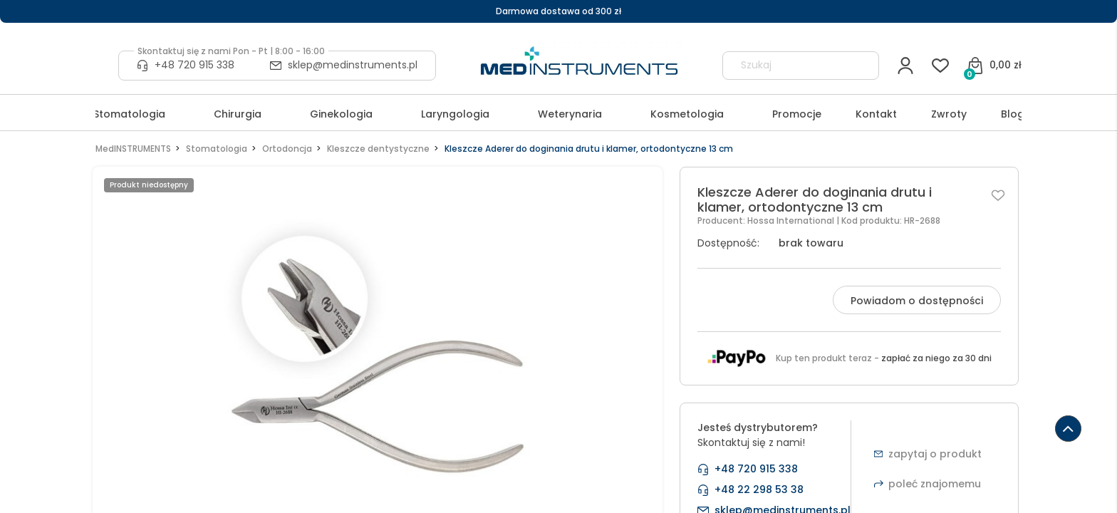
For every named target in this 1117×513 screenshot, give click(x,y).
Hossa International (791, 220)
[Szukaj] (862, 65)
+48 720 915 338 (194, 65)
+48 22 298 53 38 (759, 489)
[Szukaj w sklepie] (788, 65)
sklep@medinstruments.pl (352, 65)
